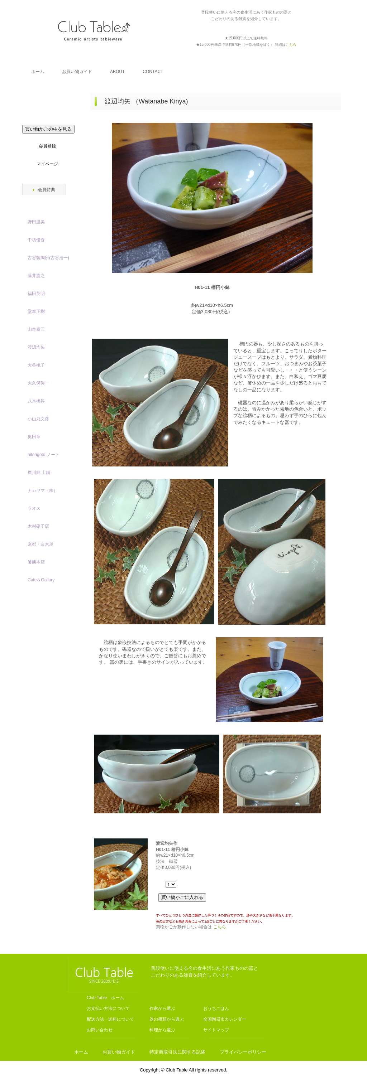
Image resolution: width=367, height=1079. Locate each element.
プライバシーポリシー (243, 1052)
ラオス (34, 508)
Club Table (93, 30)
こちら (219, 926)
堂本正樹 (36, 311)
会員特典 (46, 189)
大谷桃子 (36, 365)
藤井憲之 (36, 275)
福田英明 (36, 293)
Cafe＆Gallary (41, 579)
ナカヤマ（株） (43, 490)
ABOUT (117, 71)
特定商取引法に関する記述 (177, 1052)
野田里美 (36, 221)
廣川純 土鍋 (39, 472)
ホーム (37, 71)
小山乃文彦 (38, 418)
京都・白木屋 (43, 544)
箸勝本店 (36, 562)
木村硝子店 (38, 526)
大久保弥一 (38, 383)
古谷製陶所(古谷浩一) (48, 257)
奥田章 (34, 436)
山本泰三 (36, 329)
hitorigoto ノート (43, 454)
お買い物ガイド (77, 71)
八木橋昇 (36, 400)
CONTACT (153, 71)
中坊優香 (36, 239)
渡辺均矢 (36, 347)
